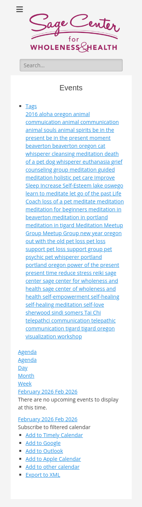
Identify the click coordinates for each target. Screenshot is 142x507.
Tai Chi (92, 312)
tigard (73, 328)
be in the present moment (78, 137)
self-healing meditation (55, 304)
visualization (42, 336)
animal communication (90, 122)
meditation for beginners (57, 209)
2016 (32, 114)
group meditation (75, 169)
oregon (113, 233)
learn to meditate (48, 193)
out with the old (46, 241)
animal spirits (75, 129)
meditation (110, 201)
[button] (54, 427)
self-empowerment (66, 296)
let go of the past (91, 193)
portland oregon (46, 264)
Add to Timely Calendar (54, 435)
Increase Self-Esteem (67, 185)
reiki (99, 272)
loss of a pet (57, 201)
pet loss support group (75, 249)
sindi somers (67, 312)
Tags (31, 106)
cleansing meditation (78, 153)
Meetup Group (61, 233)
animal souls (42, 129)
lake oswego (108, 185)
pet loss (76, 241)
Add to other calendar (53, 466)
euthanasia (97, 161)
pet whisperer (63, 256)
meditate (85, 201)
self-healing (105, 296)
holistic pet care (74, 177)
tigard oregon (98, 328)
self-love (94, 304)
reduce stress (75, 272)
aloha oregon (56, 114)
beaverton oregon (75, 145)
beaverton (39, 145)
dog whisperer (64, 161)
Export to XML (43, 474)
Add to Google (43, 443)
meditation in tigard (51, 225)
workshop (70, 336)
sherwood (39, 312)
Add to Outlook (44, 450)
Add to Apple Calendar (53, 458)
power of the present (93, 264)
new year (92, 233)
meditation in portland (80, 217)
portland (91, 256)
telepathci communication (58, 320)
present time (42, 272)
